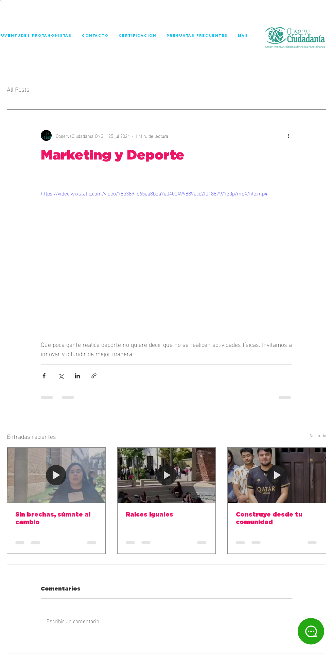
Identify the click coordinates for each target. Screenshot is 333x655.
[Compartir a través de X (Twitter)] (60, 376)
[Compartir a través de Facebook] (44, 376)
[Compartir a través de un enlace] (94, 376)
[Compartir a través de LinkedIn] (77, 376)
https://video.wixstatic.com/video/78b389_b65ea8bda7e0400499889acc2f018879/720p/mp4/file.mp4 (154, 193)
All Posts (18, 89)
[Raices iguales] (167, 475)
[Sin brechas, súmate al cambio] (56, 475)
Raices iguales (149, 515)
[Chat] (311, 631)
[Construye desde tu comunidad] (277, 475)
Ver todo (318, 435)
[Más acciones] (288, 135)
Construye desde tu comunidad (269, 518)
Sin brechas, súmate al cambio (53, 518)
